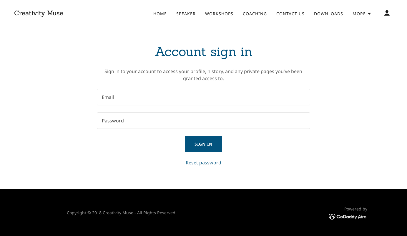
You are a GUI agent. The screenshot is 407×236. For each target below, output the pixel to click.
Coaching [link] (255, 13)
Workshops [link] (219, 13)
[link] (38, 13)
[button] (362, 13)
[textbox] (203, 97)
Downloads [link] (328, 13)
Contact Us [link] (290, 13)
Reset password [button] (203, 162)
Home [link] (160, 13)
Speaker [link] (186, 13)
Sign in (203, 144)
